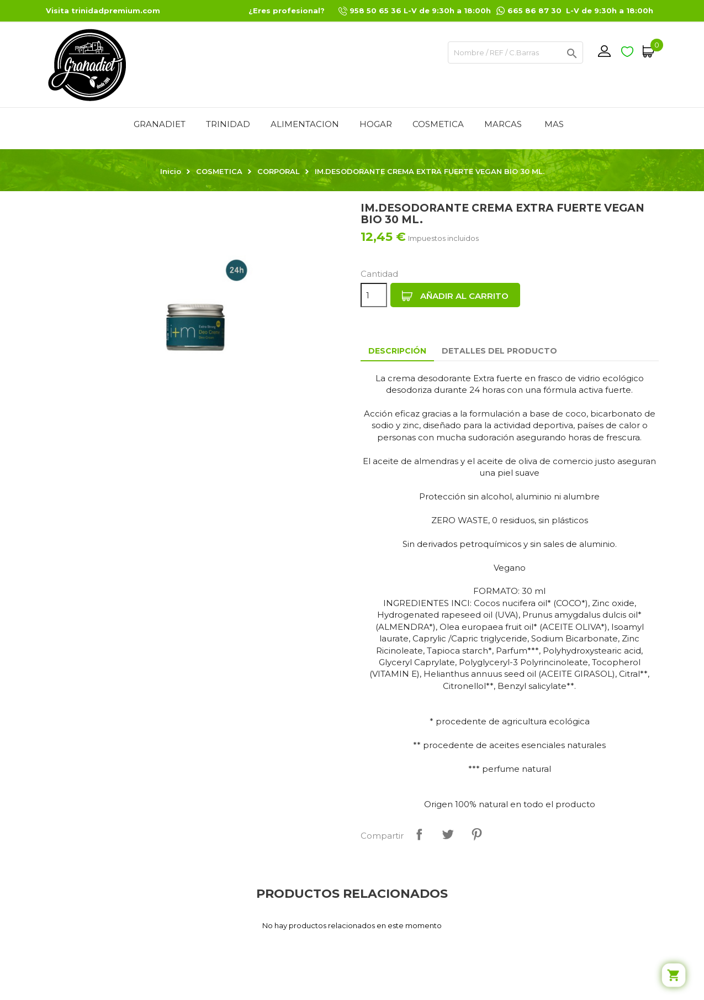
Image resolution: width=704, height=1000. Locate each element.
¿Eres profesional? (286, 10)
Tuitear (448, 834)
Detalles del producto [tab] (499, 351)
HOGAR (375, 124)
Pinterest (476, 834)
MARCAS (503, 124)
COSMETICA (438, 124)
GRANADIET (160, 124)
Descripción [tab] (397, 351)
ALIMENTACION (305, 124)
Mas (554, 124)
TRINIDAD (228, 124)
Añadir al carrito (455, 296)
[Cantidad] (374, 295)
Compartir (419, 834)
